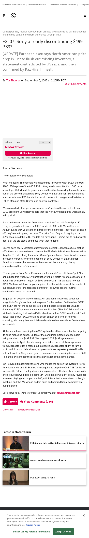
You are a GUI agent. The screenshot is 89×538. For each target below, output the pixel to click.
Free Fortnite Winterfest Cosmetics (63, 5)
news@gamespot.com (68, 392)
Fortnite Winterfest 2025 (37, 5)
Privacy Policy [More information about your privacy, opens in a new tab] (33, 525)
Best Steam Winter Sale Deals (14, 5)
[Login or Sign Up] (85, 16)
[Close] (83, 515)
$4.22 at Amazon (28, 153)
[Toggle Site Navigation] (4, 16)
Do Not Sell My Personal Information (31, 531)
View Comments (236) (36, 401)
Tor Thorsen (13, 80)
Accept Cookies (63, 531)
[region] (44, 524)
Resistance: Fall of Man (29, 409)
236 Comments (75, 84)
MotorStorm (14, 147)
